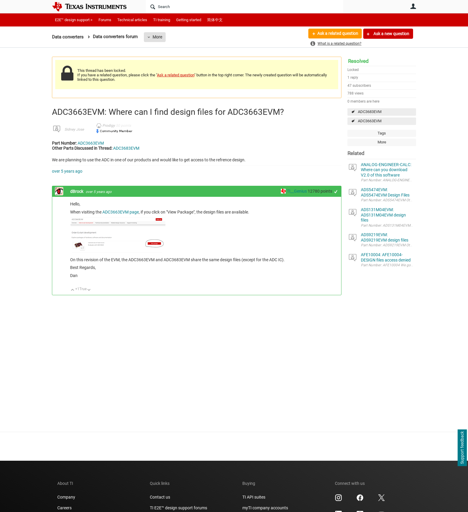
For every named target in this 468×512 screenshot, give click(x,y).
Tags (382, 133)
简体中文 (215, 20)
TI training (161, 20)
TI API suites (253, 497)
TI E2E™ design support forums (178, 507)
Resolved (358, 61)
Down (89, 290)
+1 (336, 191)
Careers (64, 507)
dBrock (77, 191)
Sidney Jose (74, 129)
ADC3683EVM (369, 111)
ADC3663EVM (369, 121)
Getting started (188, 20)
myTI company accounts (265, 507)
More (157, 37)
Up (72, 290)
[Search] (244, 6)
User (413, 6)
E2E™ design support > (74, 20)
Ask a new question (390, 33)
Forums (104, 20)
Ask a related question (337, 33)
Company (66, 497)
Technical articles (132, 20)
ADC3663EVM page (120, 212)
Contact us (160, 497)
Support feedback (462, 447)
